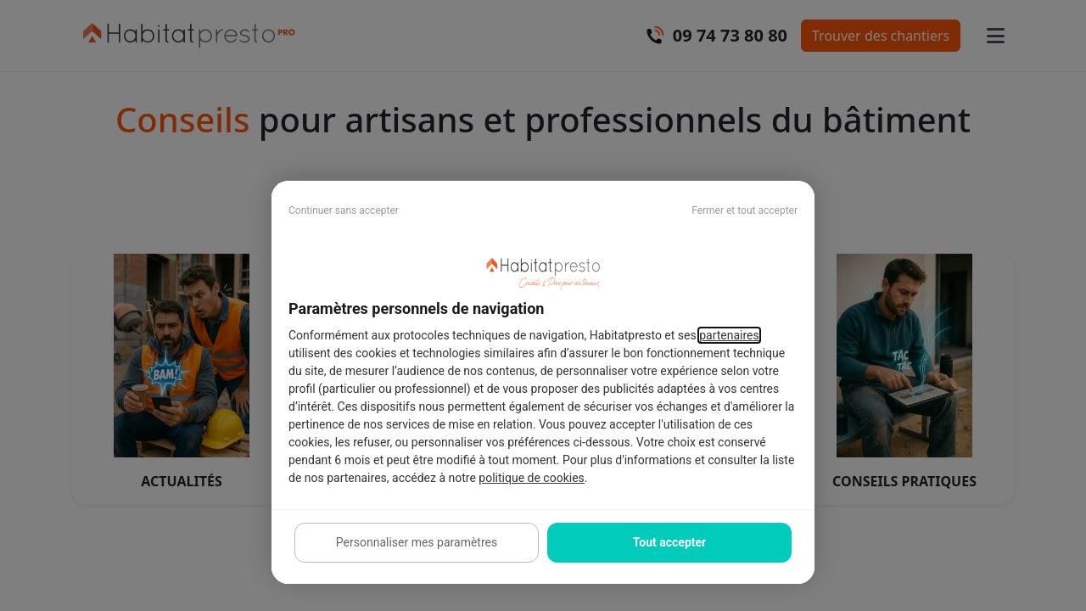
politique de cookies (531, 478)
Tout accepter (669, 542)
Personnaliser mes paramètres (416, 542)
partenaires (729, 335)
